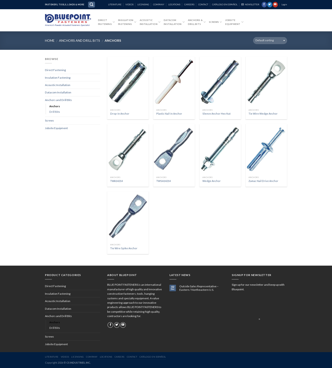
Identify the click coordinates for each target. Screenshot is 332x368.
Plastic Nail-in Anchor (169, 113)
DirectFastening (106, 22)
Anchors (54, 106)
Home (50, 40)
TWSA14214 (163, 180)
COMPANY (158, 4)
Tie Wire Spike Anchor (123, 248)
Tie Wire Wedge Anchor (263, 113)
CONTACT (203, 4)
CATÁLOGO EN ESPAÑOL (224, 4)
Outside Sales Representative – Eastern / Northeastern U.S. (199, 288)
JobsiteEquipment (234, 22)
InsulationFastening (127, 22)
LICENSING (143, 4)
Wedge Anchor (211, 180)
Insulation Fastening (58, 77)
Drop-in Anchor (119, 113)
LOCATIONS (174, 4)
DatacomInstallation (174, 22)
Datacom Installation (58, 92)
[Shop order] (270, 40)
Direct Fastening (55, 70)
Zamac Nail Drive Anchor (263, 180)
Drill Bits (54, 111)
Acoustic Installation (150, 22)
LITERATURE (115, 4)
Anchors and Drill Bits (79, 40)
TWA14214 (116, 180)
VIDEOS (129, 4)
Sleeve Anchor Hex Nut (216, 113)
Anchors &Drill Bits (197, 22)
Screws (215, 22)
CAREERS (189, 4)
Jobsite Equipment (56, 128)
